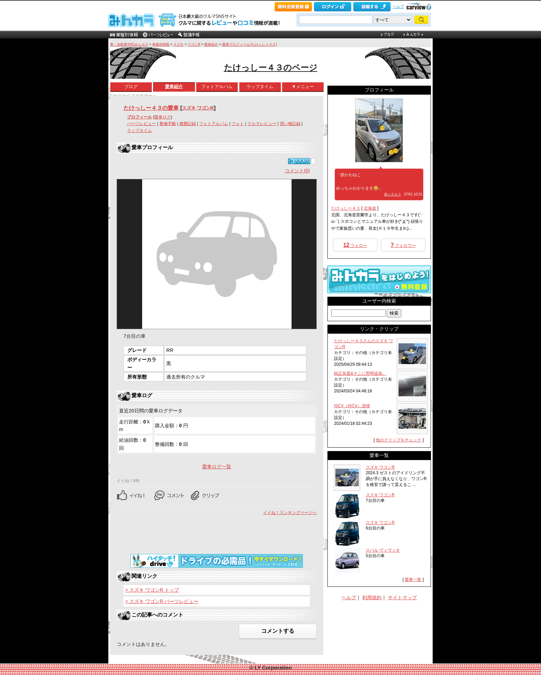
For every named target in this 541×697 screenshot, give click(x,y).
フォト (238, 123)
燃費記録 (187, 123)
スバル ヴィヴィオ (383, 550)
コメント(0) (297, 170)
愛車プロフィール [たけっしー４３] (249, 44)
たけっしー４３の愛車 (151, 108)
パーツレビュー (141, 123)
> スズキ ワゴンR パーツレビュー (161, 601)
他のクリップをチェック (398, 440)
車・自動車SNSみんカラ (129, 44)
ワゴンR (194, 44)
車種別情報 (160, 44)
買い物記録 (290, 123)
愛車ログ (162, 117)
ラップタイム (259, 86)
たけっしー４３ (345, 208)
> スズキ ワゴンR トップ (152, 590)
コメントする (277, 631)
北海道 (370, 208)
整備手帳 (167, 123)
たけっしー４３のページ (270, 67)
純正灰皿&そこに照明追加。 (360, 373)
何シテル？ (392, 194)
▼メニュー (303, 86)
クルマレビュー (261, 123)
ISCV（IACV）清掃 (352, 405)
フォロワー (403, 245)
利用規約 (372, 597)
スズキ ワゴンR (198, 108)
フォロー (355, 245)
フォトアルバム (217, 86)
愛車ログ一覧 (216, 466)
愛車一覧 (413, 579)
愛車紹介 (211, 44)
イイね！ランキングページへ (290, 512)
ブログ (131, 86)
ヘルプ (398, 6)
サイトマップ (402, 597)
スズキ (178, 44)
